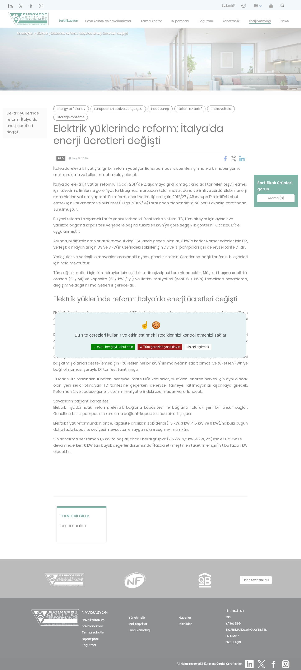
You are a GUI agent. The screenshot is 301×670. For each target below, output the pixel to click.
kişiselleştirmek (198, 347)
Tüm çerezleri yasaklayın (160, 347)
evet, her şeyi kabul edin (113, 347)
